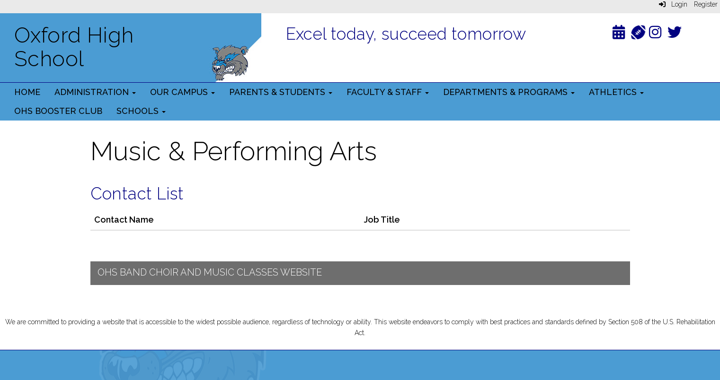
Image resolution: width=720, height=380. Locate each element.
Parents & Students (280, 92)
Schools (141, 111)
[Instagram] (655, 34)
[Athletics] (638, 31)
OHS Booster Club (58, 111)
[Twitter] (674, 34)
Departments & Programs (509, 92)
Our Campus (182, 92)
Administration (95, 92)
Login (673, 4)
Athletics (616, 92)
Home (27, 92)
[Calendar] (619, 34)
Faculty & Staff (388, 92)
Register (706, 4)
